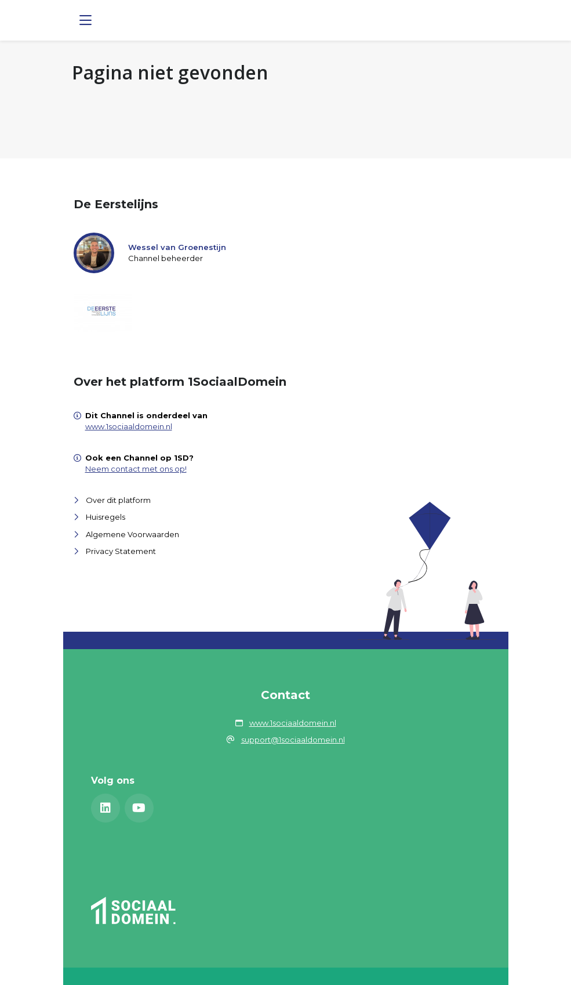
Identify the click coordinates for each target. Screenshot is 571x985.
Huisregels (105, 517)
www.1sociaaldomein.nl (128, 426)
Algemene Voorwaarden (132, 534)
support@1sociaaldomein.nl (293, 739)
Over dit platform (118, 500)
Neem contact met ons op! (136, 468)
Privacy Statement (121, 551)
